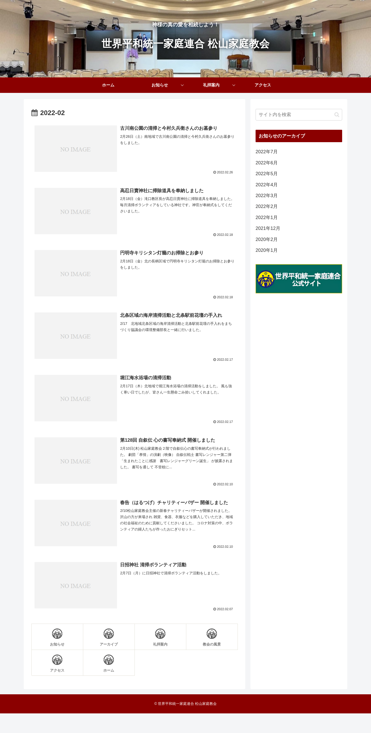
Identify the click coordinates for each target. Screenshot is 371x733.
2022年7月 (267, 151)
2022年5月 (267, 173)
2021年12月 (268, 228)
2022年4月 (267, 184)
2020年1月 (267, 250)
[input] (299, 114)
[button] (336, 115)
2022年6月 (267, 162)
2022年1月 (267, 217)
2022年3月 (267, 195)
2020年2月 (267, 239)
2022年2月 (267, 206)
